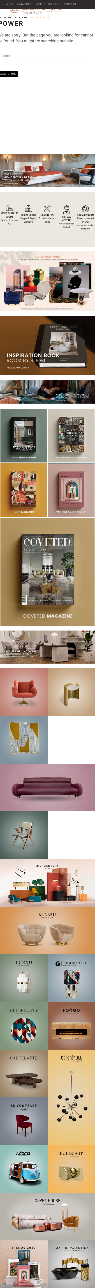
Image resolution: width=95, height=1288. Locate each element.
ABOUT (10, 4)
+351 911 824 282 (30, 13)
